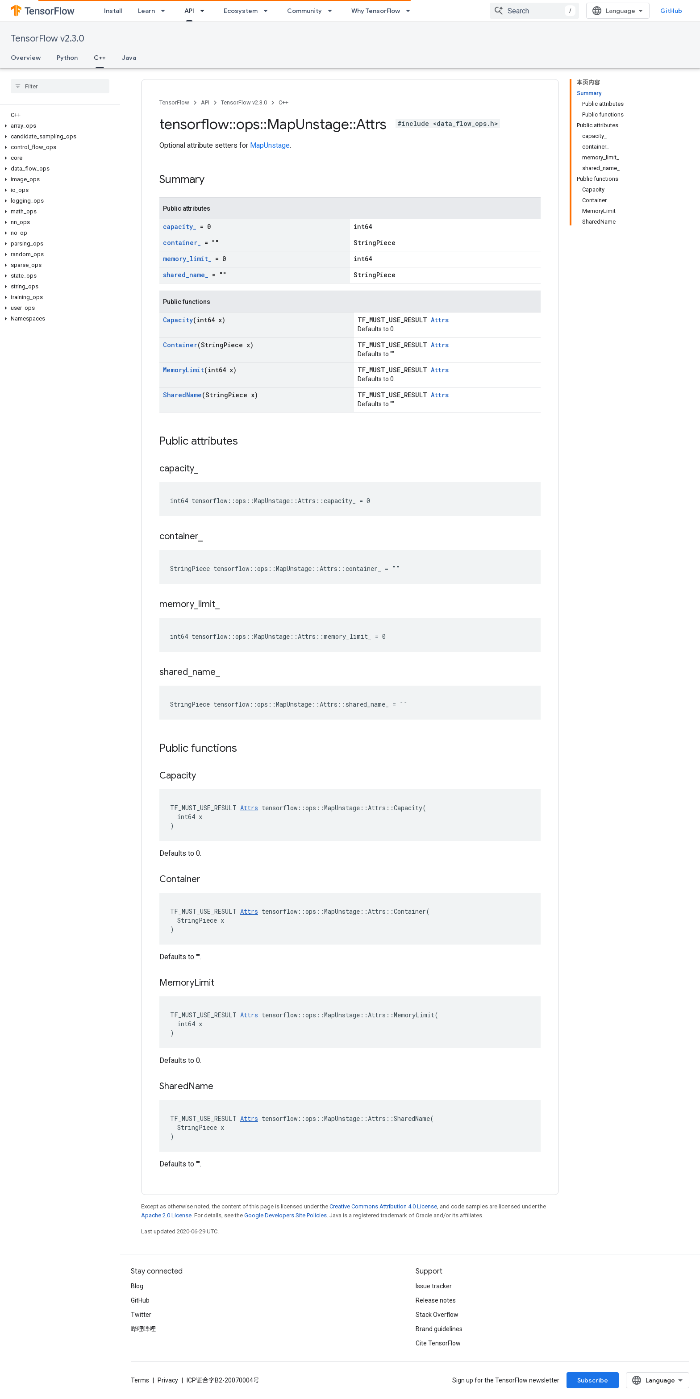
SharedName (182, 395)
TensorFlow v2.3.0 (47, 38)
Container (180, 345)
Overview (26, 58)
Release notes (436, 1300)
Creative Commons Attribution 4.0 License (383, 1206)
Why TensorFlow (375, 11)
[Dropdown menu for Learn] (165, 10)
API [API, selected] (189, 11)
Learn (146, 11)
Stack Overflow (437, 1314)
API (205, 102)
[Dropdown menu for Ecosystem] (268, 10)
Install (113, 11)
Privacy (168, 1380)
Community (304, 11)
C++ (283, 102)
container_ (182, 242)
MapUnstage (270, 145)
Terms (140, 1380)
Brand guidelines (439, 1328)
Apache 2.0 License (166, 1215)
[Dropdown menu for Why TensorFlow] (410, 10)
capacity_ (179, 226)
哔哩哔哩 (143, 1328)
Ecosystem (241, 11)
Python (67, 58)
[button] (58, 126)
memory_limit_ (187, 258)
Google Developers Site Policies (285, 1215)
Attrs (440, 320)
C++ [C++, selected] (100, 58)
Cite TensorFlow (438, 1343)
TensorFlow (174, 102)
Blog (137, 1286)
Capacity (178, 320)
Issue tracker (434, 1286)
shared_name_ (185, 275)
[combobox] (534, 11)
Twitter (141, 1314)
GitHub (671, 11)
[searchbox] (60, 86)
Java (129, 58)
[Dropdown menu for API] (205, 10)
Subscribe (592, 1380)
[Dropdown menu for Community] (332, 10)
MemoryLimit (183, 370)
